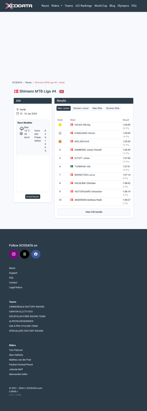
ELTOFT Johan (82, 158)
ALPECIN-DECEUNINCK (21, 321)
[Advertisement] (73, 48)
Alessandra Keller (18, 374)
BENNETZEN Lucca (85, 174)
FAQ (133, 5)
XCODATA (17, 82)
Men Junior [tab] (63, 108)
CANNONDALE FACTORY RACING (26, 306)
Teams (69, 5)
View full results (93, 212)
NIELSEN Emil (82, 141)
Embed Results (33, 197)
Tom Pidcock (16, 350)
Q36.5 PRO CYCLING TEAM (23, 326)
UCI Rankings (83, 5)
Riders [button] (56, 5)
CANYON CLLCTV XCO (21, 311)
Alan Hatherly (16, 355)
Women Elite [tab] (112, 108)
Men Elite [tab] (97, 108)
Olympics (123, 5)
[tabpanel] (94, 167)
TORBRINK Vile (82, 166)
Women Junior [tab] (81, 108)
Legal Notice (15, 287)
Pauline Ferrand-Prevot (21, 364)
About (12, 268)
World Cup (100, 5)
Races (45, 5)
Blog (112, 5)
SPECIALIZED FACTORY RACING (26, 330)
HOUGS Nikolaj (82, 124)
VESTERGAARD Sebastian (88, 191)
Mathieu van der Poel (20, 359)
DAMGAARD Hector (85, 133)
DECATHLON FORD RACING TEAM (27, 316)
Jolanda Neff (16, 369)
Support (13, 273)
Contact (13, 282)
